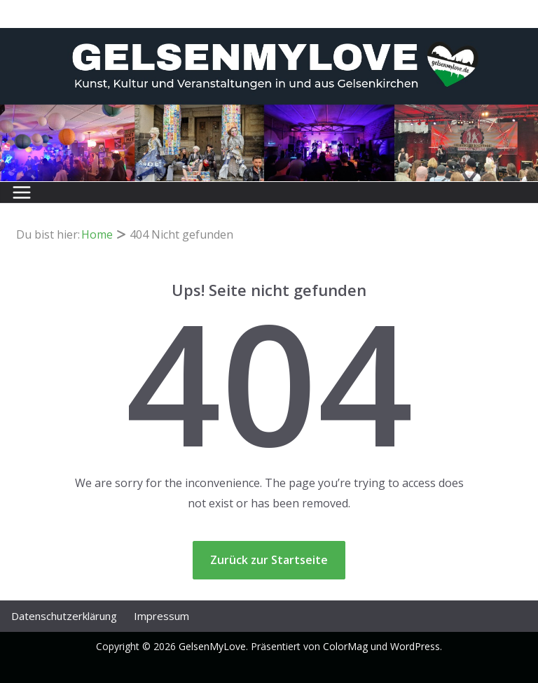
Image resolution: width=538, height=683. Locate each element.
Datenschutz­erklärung (64, 616)
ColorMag (345, 646)
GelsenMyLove (212, 646)
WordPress (415, 646)
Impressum (161, 616)
